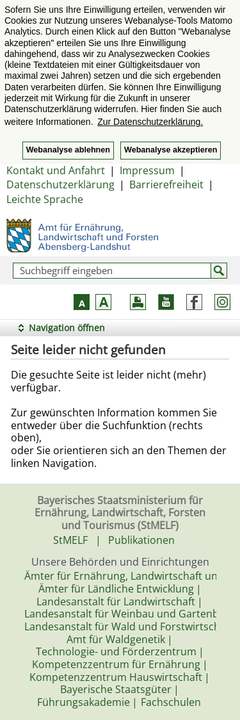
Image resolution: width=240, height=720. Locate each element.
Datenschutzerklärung (60, 184)
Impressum (147, 170)
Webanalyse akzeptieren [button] (170, 149)
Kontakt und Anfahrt (55, 170)
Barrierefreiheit (166, 184)
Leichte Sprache (44, 199)
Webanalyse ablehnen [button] (68, 149)
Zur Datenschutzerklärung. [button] (150, 122)
